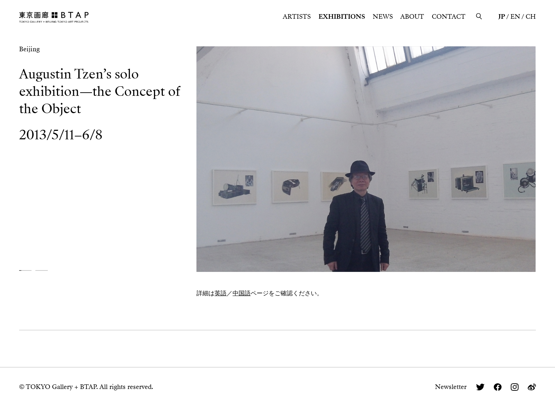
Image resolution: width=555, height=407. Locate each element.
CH (531, 16)
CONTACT (448, 16)
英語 (220, 293)
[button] (25, 270)
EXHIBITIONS (342, 16)
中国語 (242, 293)
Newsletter (451, 386)
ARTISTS (297, 16)
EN (515, 16)
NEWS (383, 16)
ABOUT (412, 16)
